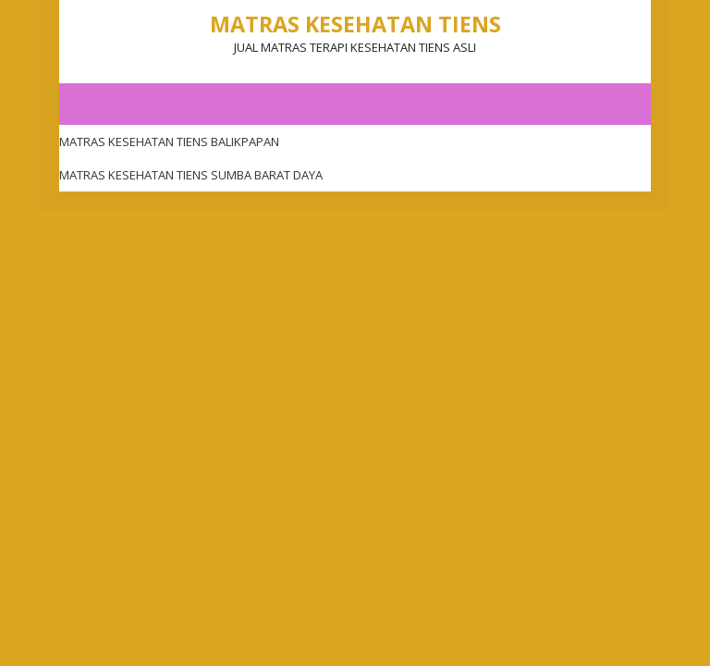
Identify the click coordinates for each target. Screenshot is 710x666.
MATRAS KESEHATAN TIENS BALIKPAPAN (169, 141)
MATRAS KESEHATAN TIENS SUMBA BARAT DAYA (191, 174)
